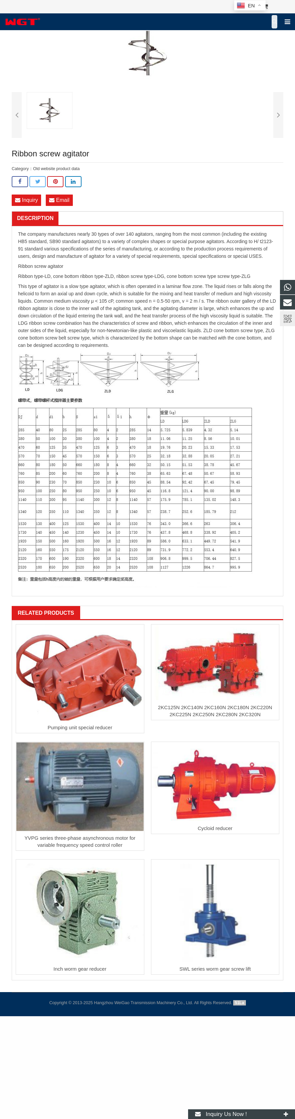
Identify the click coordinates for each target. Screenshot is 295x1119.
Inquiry (26, 200)
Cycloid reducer (215, 828)
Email (59, 200)
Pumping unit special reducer (80, 727)
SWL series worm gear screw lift (215, 969)
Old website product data (56, 168)
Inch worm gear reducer (79, 969)
